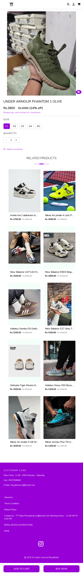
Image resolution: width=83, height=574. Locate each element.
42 (14, 126)
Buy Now (61, 568)
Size (6, 119)
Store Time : (24, 475)
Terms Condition (11, 503)
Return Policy (10, 509)
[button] (79, 4)
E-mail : (19, 485)
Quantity (10, 133)
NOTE (6, 531)
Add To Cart (22, 568)
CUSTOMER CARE (15, 470)
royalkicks (54, 557)
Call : (12, 480)
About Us (8, 497)
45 (38, 126)
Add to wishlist (12, 149)
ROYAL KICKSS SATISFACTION (18, 525)
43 (22, 126)
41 (6, 126)
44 (30, 126)
